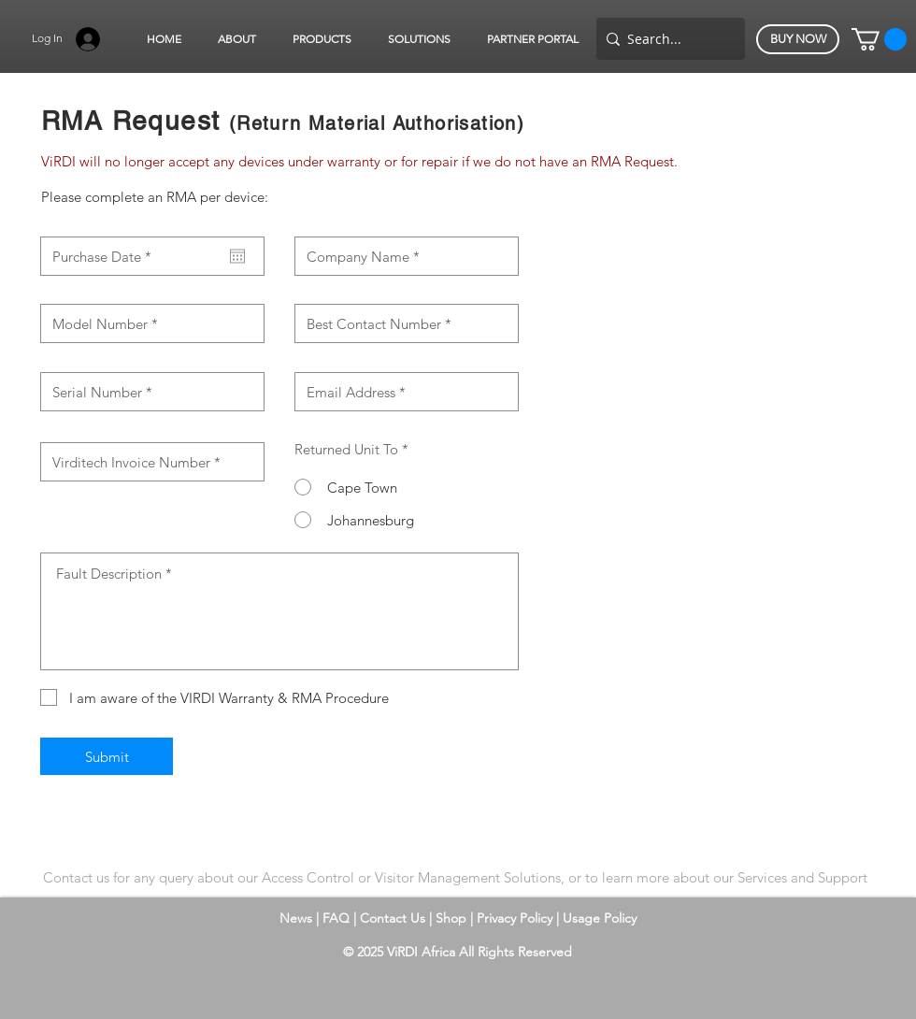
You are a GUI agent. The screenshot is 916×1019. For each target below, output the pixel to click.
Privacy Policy (516, 918)
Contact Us (394, 918)
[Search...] (666, 39)
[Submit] (106, 756)
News (295, 918)
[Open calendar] (237, 256)
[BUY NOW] (797, 39)
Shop (453, 918)
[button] (236, 39)
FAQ (336, 918)
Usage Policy (600, 918)
